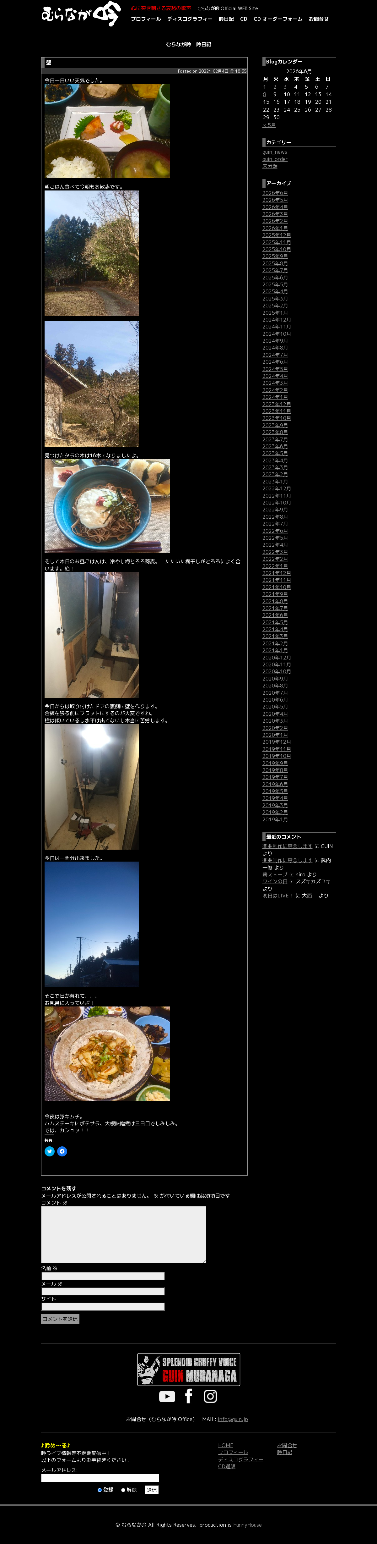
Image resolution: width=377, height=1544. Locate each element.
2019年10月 (276, 756)
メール (52, 1283)
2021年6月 (275, 615)
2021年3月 (275, 636)
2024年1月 (275, 397)
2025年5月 (275, 284)
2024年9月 (275, 340)
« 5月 (269, 125)
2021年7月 (275, 608)
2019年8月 (275, 770)
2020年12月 (276, 657)
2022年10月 (276, 502)
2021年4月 (275, 629)
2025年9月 (275, 256)
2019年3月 (275, 805)
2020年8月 (275, 685)
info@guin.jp (233, 1419)
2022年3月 (275, 552)
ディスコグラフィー (190, 18)
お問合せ (319, 18)
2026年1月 (275, 228)
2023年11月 (276, 411)
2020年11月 (276, 664)
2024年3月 (275, 382)
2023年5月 (275, 453)
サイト (48, 1298)
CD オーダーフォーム (278, 18)
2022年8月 (275, 516)
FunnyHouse (247, 1524)
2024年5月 (275, 369)
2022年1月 (275, 566)
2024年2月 (275, 390)
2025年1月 (275, 312)
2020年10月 (276, 671)
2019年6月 (275, 784)
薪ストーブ (275, 874)
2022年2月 (275, 558)
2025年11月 (276, 242)
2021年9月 (275, 594)
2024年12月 (276, 319)
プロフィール (146, 18)
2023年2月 (275, 474)
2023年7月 (275, 439)
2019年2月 (275, 812)
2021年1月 (275, 650)
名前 (49, 1268)
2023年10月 (276, 418)
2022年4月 (275, 544)
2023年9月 (275, 425)
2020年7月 (275, 692)
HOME (225, 1445)
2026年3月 (275, 214)
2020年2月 (275, 728)
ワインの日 (275, 881)
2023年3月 (275, 467)
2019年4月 (275, 798)
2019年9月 (275, 763)
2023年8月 (275, 432)
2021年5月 (275, 622)
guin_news (274, 151)
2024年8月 (275, 347)
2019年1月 (275, 819)
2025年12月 (276, 235)
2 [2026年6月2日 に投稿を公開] (275, 86)
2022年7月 (275, 523)
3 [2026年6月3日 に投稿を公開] (285, 86)
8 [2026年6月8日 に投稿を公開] (264, 94)
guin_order (275, 159)
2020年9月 (275, 678)
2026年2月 (275, 221)
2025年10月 (276, 249)
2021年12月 (276, 573)
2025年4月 (275, 291)
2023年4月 (275, 460)
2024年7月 (275, 354)
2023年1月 (275, 481)
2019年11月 (276, 749)
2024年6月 (275, 361)
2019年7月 (275, 777)
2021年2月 (275, 643)
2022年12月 (276, 488)
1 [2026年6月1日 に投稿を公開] (264, 86)
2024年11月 (276, 326)
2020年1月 (275, 734)
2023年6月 (275, 446)
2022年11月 (276, 495)
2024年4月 (275, 375)
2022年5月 (275, 537)
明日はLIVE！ (278, 895)
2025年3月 (275, 298)
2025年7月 (275, 270)
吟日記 (226, 18)
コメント (54, 1202)
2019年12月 (276, 741)
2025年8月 (275, 263)
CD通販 (226, 1466)
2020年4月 (275, 713)
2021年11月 (276, 579)
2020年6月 (275, 699)
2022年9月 (275, 509)
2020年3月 (275, 720)
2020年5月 (275, 706)
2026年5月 (275, 199)
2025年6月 (275, 277)
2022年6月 (275, 530)
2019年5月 (275, 791)
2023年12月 (276, 404)
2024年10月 (276, 333)
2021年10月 (276, 587)
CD (243, 18)
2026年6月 (275, 193)
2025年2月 (275, 305)
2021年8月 (275, 601)
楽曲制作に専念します (287, 846)
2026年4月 (275, 207)
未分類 (269, 166)
